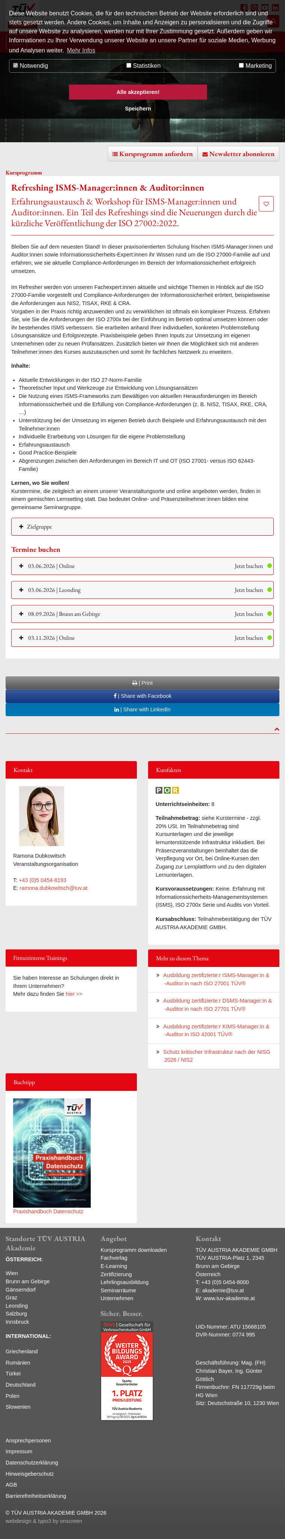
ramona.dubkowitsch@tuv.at (54, 888)
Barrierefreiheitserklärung (36, 1496)
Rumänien (18, 1363)
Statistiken (143, 66)
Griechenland (22, 1351)
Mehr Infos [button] (81, 50)
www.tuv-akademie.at (229, 1298)
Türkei (13, 1374)
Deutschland (21, 1385)
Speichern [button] (138, 109)
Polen (13, 1396)
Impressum (19, 1451)
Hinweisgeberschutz (30, 1474)
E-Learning (113, 1266)
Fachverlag (113, 1258)
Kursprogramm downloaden (133, 1250)
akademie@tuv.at (223, 1290)
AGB (11, 1485)
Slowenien (18, 1407)
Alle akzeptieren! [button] (138, 92)
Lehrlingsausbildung (124, 1282)
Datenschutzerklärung (32, 1463)
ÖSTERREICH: (24, 1259)
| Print (142, 683)
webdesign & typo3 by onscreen (44, 1521)
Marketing (255, 66)
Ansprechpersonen (28, 1441)
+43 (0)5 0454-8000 (225, 1282)
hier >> (74, 994)
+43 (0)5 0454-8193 (42, 880)
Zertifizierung (116, 1274)
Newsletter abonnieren (241, 153)
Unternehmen (116, 1298)
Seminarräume (118, 1290)
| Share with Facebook (143, 696)
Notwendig (30, 66)
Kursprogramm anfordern (156, 153)
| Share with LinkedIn (142, 709)
